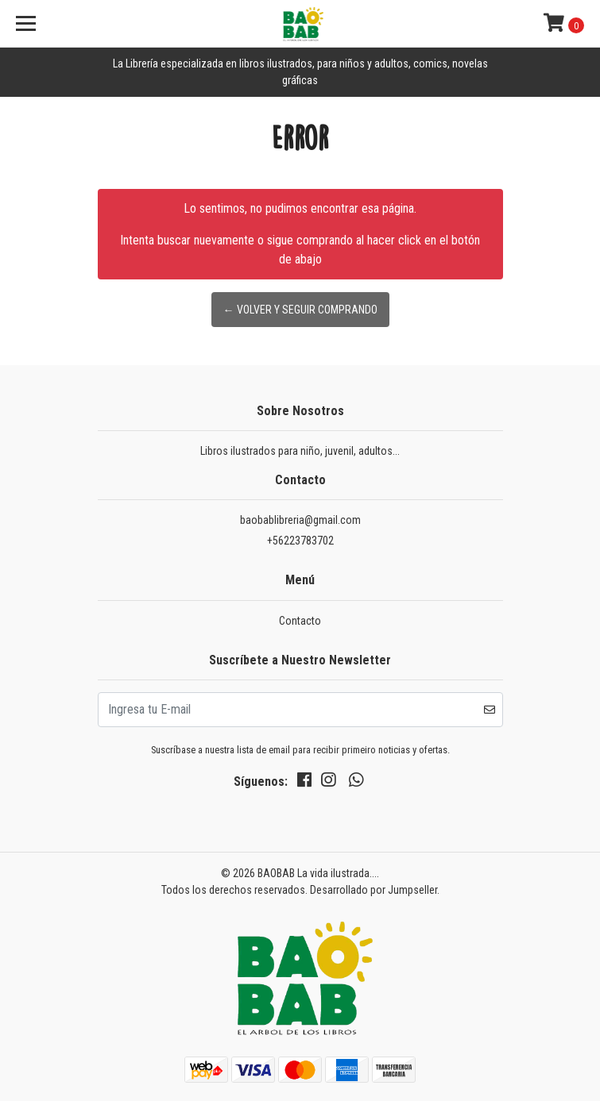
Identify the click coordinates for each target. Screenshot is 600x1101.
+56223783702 (300, 540)
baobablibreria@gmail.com (300, 520)
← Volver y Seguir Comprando (300, 309)
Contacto (300, 620)
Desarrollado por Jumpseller (373, 889)
